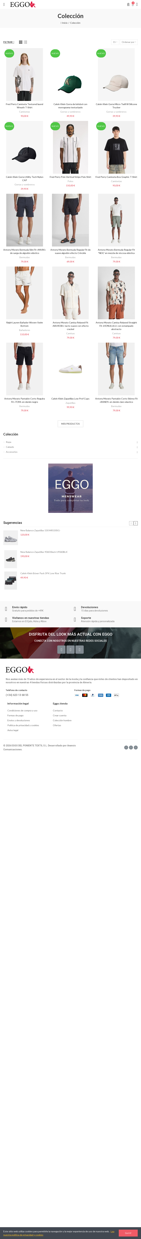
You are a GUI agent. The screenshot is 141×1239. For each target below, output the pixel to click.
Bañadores (24, 330)
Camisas (70, 333)
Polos (70, 181)
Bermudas (24, 257)
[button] (131, 523)
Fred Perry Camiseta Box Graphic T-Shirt (116, 176)
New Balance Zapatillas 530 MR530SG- (40, 530)
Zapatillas (70, 402)
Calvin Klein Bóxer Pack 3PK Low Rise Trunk (43, 573)
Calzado (10, 446)
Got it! (128, 1233)
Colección (10, 434)
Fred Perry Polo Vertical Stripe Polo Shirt (70, 176)
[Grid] (20, 42)
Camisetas (24, 111)
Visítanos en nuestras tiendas (30, 618)
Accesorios (11, 451)
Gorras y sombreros (70, 111)
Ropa (8, 442)
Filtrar (8, 42)
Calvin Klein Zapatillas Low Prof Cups (70, 398)
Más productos (70, 423)
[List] (25, 42)
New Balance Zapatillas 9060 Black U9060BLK (44, 551)
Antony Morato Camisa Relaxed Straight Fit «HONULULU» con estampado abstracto (116, 325)
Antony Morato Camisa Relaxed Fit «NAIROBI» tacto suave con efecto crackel (70, 325)
